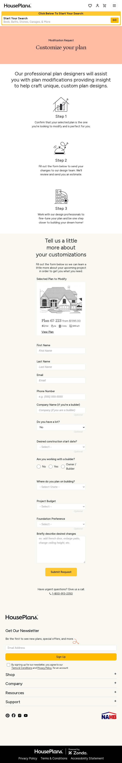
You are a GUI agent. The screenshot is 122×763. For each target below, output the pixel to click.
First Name (43, 345)
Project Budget (46, 501)
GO (115, 20)
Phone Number (46, 391)
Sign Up (61, 656)
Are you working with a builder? (56, 459)
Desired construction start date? (57, 441)
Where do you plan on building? (56, 481)
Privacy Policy (44, 668)
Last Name (43, 361)
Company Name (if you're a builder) (58, 404)
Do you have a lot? (48, 421)
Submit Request (61, 572)
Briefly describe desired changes (56, 533)
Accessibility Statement (87, 758)
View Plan (48, 332)
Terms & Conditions (21, 668)
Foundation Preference (51, 518)
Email (40, 375)
